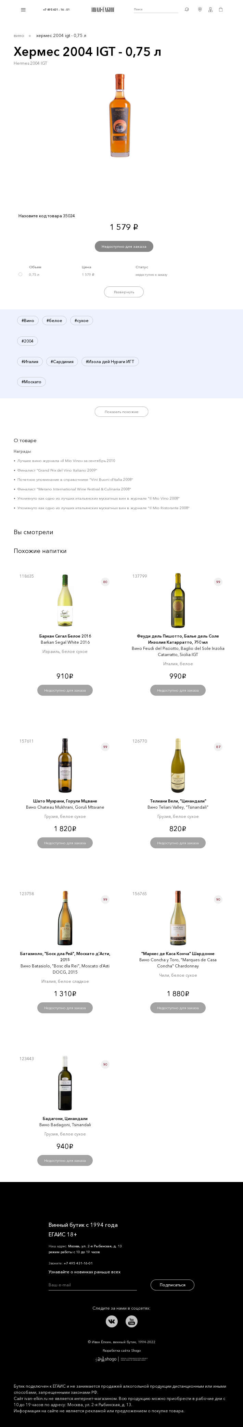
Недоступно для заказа (124, 246)
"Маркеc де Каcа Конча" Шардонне (178, 953)
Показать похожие (122, 411)
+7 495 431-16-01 (78, 1263)
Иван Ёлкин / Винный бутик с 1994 (102, 9)
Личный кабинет (210, 9)
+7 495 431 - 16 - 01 (56, 9)
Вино (19, 35)
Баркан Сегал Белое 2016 (65, 636)
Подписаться (173, 1284)
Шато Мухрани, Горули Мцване (65, 801)
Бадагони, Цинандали (65, 1118)
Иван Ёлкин (67, 1197)
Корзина (221, 9)
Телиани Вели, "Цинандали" (178, 801)
